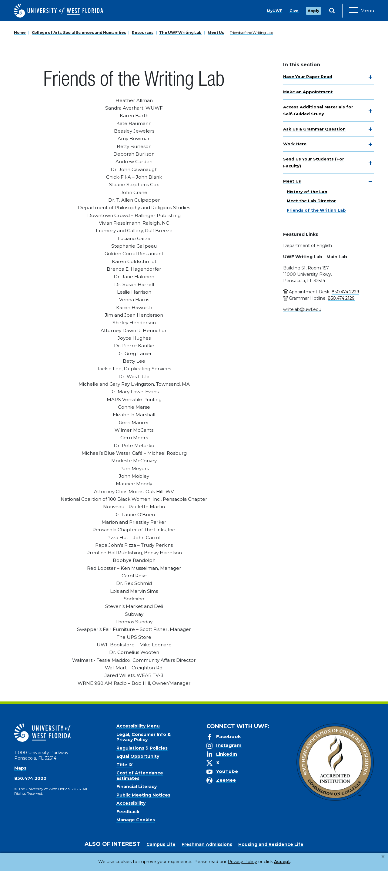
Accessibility (131, 803)
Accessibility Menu (138, 726)
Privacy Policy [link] (222, 861)
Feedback (127, 811)
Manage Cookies (135, 820)
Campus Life (161, 844)
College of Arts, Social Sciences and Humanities (79, 32)
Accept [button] (257, 861)
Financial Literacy (136, 786)
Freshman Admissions (207, 844)
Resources (142, 32)
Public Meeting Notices (143, 795)
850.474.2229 (345, 292)
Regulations (130, 748)
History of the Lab (307, 191)
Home (20, 32)
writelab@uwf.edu (302, 309)
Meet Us (216, 32)
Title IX (124, 764)
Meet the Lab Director (311, 200)
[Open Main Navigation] (361, 10)
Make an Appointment (308, 91)
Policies (159, 748)
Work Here (294, 143)
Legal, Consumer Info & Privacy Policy (143, 737)
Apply (313, 10)
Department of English (307, 245)
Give (294, 10)
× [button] (383, 856)
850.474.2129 (341, 298)
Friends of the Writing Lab (251, 32)
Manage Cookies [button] (291, 861)
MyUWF (274, 10)
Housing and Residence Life (270, 844)
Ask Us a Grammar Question (314, 129)
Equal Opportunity (137, 756)
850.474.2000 (30, 778)
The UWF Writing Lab (180, 32)
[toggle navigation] (370, 77)
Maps (20, 768)
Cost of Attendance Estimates (139, 775)
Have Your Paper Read (307, 76)
